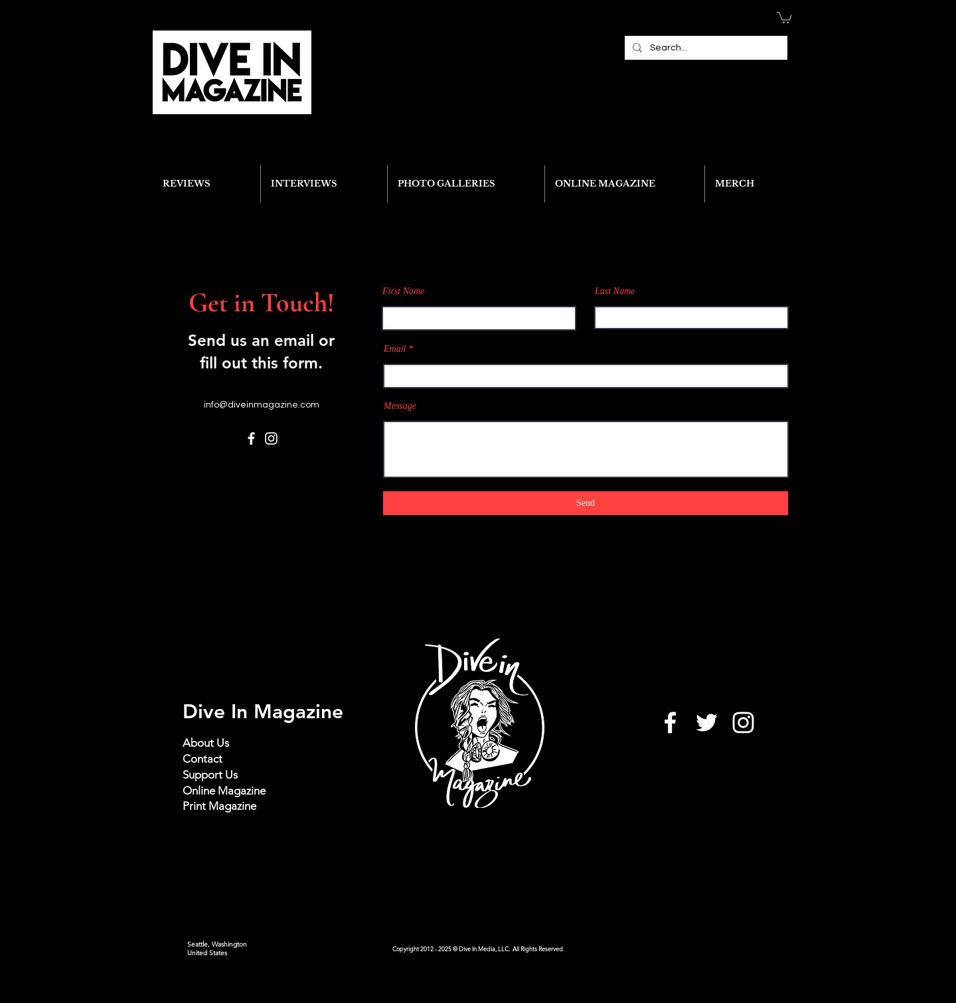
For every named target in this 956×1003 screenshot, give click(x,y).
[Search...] (704, 48)
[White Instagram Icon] (743, 722)
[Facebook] (251, 438)
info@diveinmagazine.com (261, 405)
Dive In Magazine (263, 712)
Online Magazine (224, 790)
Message (400, 406)
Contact (202, 758)
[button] (784, 17)
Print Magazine (219, 805)
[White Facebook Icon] (670, 722)
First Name (403, 291)
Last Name (615, 291)
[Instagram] (271, 438)
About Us (206, 742)
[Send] (585, 503)
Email (395, 349)
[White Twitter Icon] (706, 722)
